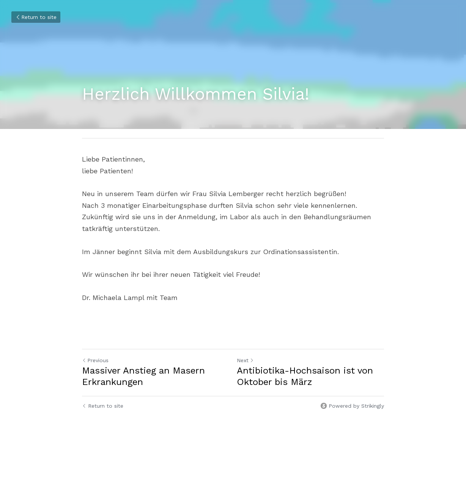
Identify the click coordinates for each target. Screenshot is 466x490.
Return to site (36, 17)
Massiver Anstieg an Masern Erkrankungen (143, 376)
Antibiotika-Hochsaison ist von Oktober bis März (305, 376)
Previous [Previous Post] (95, 360)
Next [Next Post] (245, 360)
